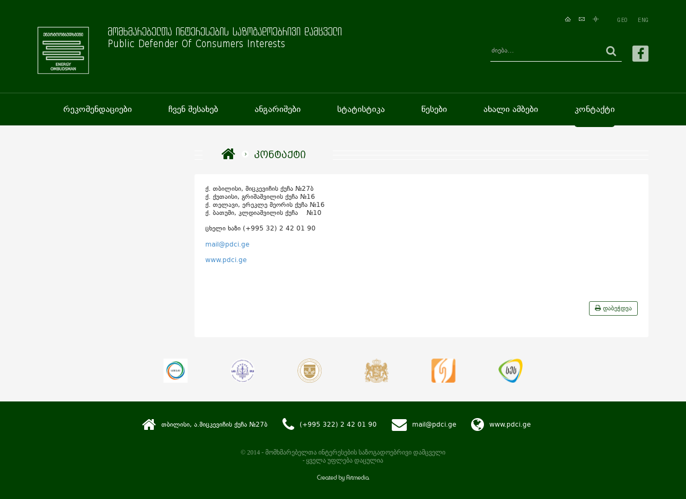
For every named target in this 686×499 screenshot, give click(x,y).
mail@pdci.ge (227, 244)
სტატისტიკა (361, 109)
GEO (622, 20)
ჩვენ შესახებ (193, 109)
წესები (434, 109)
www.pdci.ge (226, 260)
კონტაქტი (595, 109)
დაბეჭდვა (613, 308)
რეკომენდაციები (97, 109)
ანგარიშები (278, 109)
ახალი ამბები (510, 109)
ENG (643, 20)
